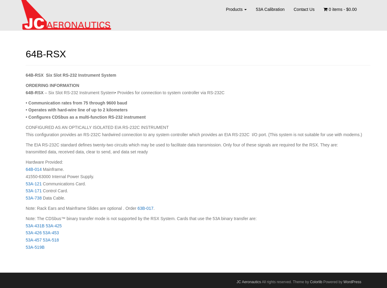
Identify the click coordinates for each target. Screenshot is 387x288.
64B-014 (34, 169)
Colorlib (316, 282)
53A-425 (54, 225)
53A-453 (51, 232)
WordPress (352, 282)
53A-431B (35, 225)
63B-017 (146, 208)
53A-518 (51, 240)
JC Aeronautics (249, 282)
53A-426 (34, 232)
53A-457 (34, 240)
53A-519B (35, 247)
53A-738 (34, 198)
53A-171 (34, 190)
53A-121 (34, 183)
